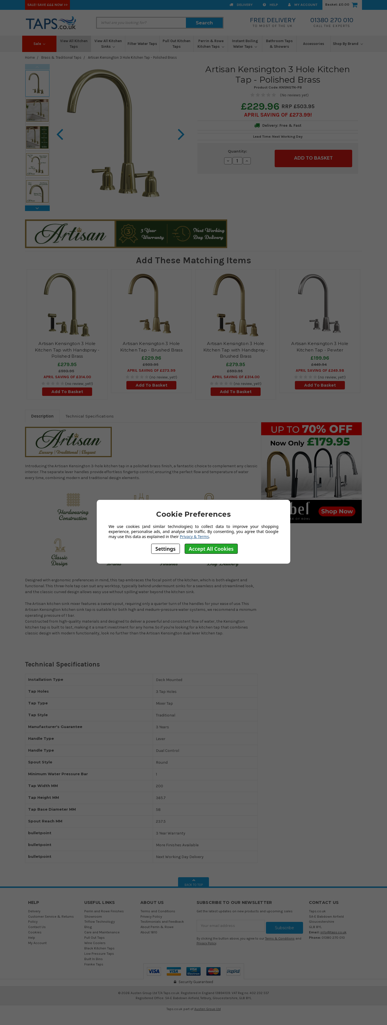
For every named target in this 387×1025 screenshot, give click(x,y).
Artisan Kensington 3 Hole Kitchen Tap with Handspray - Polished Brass (67, 350)
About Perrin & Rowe (157, 927)
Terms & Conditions (280, 936)
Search (204, 23)
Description (42, 416)
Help (270, 5)
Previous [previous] (37, 67)
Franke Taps (93, 964)
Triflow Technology (99, 921)
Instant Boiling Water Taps (245, 44)
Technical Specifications (90, 416)
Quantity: (237, 151)
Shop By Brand (348, 44)
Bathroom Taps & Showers (279, 44)
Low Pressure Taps (99, 953)
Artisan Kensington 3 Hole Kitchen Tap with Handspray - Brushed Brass (235, 350)
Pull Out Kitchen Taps (176, 44)
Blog (88, 927)
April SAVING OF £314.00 (67, 377)
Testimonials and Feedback (162, 921)
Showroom (93, 916)
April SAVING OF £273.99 (277, 115)
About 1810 (148, 932)
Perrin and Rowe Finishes (104, 911)
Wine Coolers (95, 943)
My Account (302, 5)
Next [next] (37, 208)
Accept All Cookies (211, 548)
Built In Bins (93, 959)
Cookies (35, 932)
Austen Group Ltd (207, 1009)
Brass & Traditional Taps (61, 57)
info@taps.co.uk (333, 932)
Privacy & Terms (194, 536)
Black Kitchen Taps (99, 948)
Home (30, 57)
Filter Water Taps (142, 44)
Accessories (313, 44)
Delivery (241, 5)
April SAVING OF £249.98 (320, 370)
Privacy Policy (151, 916)
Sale (39, 44)
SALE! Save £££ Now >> (47, 5)
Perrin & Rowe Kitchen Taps (210, 44)
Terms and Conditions (157, 911)
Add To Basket (67, 391)
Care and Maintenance (102, 932)
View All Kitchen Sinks (108, 44)
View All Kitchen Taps (74, 44)
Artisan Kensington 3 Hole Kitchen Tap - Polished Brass (132, 57)
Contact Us (37, 927)
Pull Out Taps (94, 937)
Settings (165, 548)
